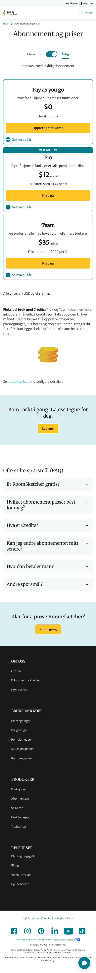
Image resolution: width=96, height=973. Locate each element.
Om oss (16, 671)
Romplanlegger (21, 739)
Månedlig (34, 54)
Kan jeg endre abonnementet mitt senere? (48, 546)
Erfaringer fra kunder (25, 680)
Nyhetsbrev (19, 690)
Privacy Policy (22, 939)
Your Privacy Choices (63, 939)
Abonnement (20, 798)
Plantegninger (21, 721)
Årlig (65, 54)
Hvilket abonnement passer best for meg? (48, 505)
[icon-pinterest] (41, 931)
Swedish (47, 918)
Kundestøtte (73, 3)
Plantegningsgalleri (24, 856)
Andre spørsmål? (48, 584)
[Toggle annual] (51, 54)
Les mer (48, 428)
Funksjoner (18, 789)
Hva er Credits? (48, 525)
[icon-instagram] (27, 931)
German (36, 918)
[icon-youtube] (68, 931)
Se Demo (17, 808)
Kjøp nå (48, 195)
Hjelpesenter (20, 884)
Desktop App (20, 817)
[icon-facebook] (14, 931)
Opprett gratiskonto (48, 128)
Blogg (15, 865)
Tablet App (18, 826)
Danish (70, 918)
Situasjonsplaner (22, 749)
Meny (85, 13)
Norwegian (59, 918)
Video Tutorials (21, 875)
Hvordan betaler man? (48, 567)
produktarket (18, 382)
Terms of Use (36, 939)
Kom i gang (48, 629)
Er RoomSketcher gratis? (48, 484)
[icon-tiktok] (82, 931)
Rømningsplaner (22, 758)
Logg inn (88, 3)
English (26, 918)
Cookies (48, 939)
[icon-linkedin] (55, 931)
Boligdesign (19, 730)
